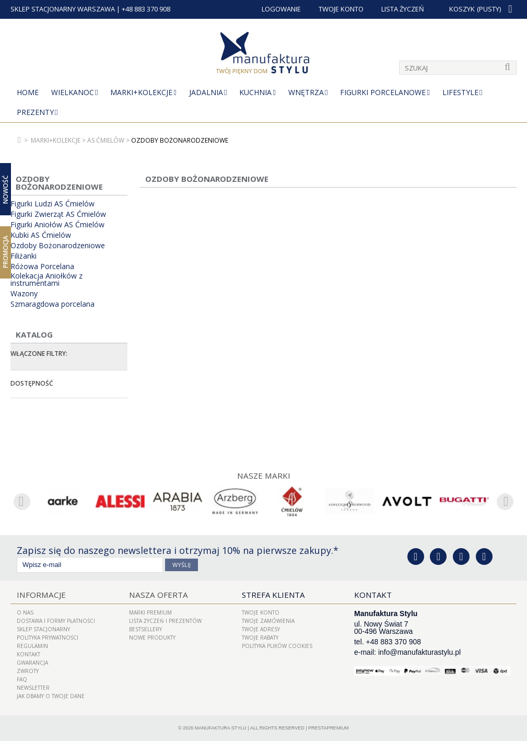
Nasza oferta (157, 594)
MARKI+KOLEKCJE (141, 92)
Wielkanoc (72, 92)
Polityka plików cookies (277, 646)
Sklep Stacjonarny (43, 629)
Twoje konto (260, 612)
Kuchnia (255, 92)
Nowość (5, 189)
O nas (25, 612)
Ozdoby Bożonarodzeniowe (57, 245)
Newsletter (33, 687)
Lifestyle (460, 92)
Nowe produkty (152, 637)
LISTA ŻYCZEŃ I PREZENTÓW (165, 620)
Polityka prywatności (47, 637)
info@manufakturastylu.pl (419, 652)
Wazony (24, 293)
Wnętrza (306, 92)
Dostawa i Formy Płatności (56, 620)
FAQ (22, 679)
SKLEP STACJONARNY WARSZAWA (62, 9)
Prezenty (35, 112)
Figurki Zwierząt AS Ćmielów (58, 214)
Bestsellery (145, 629)
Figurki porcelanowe (383, 92)
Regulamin (32, 646)
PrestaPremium (328, 728)
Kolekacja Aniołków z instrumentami (46, 279)
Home (28, 92)
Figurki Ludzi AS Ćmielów (52, 203)
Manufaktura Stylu (221, 728)
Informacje (40, 594)
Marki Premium (150, 612)
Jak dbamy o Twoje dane (51, 696)
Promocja (5, 252)
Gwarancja (32, 662)
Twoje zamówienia (268, 620)
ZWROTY (28, 671)
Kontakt (28, 654)
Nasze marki (263, 475)
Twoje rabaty (260, 637)
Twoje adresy (261, 629)
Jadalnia (206, 92)
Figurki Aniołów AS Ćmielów (57, 224)
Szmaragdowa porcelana (52, 304)
